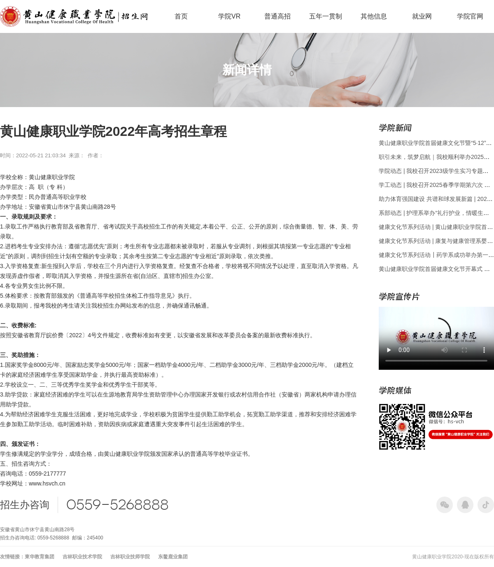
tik (486, 505)
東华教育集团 (39, 556)
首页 (181, 16)
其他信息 (374, 16)
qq (465, 505)
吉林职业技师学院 (130, 556)
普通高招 (277, 16)
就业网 (422, 16)
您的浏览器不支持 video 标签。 (436, 337)
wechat (444, 505)
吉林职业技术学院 (82, 556)
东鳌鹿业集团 (173, 556)
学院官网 (470, 16)
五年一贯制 (325, 16)
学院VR (229, 16)
